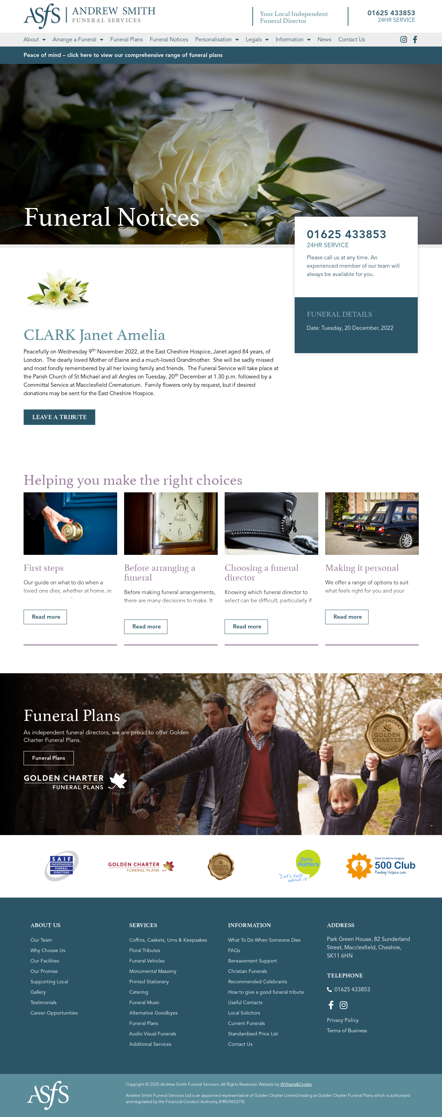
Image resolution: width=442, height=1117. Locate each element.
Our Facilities (45, 961)
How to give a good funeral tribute (266, 992)
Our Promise (44, 971)
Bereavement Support (252, 961)
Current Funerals (246, 1023)
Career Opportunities (54, 1013)
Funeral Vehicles (147, 961)
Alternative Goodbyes (153, 1013)
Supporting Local (49, 982)
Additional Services (150, 1044)
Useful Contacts (245, 1003)
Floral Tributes (144, 950)
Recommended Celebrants (257, 982)
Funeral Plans (126, 39)
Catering (138, 992)
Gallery (38, 992)
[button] (45, 617)
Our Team (41, 940)
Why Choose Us (48, 950)
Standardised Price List (253, 1034)
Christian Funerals (247, 971)
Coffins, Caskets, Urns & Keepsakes (168, 940)
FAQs (234, 950)
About (35, 39)
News (324, 39)
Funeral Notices (169, 39)
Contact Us (351, 39)
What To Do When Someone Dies (264, 940)
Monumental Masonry (152, 971)
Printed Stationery (149, 982)
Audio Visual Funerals (152, 1034)
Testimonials (44, 1003)
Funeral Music (144, 1003)
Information (293, 39)
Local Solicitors (244, 1013)
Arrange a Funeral (78, 39)
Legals (257, 39)
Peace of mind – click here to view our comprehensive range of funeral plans (123, 55)
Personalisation (217, 39)
